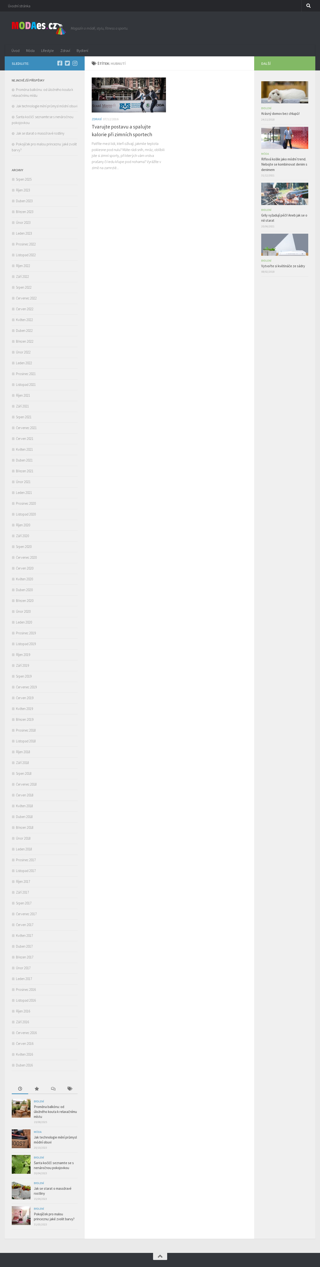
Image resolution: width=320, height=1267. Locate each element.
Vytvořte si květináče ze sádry (283, 266)
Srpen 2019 (24, 676)
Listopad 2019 (26, 644)
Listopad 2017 (26, 870)
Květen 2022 (24, 320)
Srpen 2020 (24, 546)
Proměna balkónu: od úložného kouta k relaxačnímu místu (55, 1111)
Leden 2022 (24, 363)
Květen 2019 (24, 708)
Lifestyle (47, 50)
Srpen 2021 (24, 417)
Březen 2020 (24, 600)
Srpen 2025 (24, 179)
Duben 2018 (24, 816)
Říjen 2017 (23, 881)
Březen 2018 (24, 827)
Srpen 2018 (24, 773)
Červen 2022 (24, 309)
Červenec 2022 (26, 298)
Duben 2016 (24, 1065)
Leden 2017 (24, 978)
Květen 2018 (24, 806)
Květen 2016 (24, 1054)
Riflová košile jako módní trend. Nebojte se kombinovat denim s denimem (284, 164)
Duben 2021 (24, 460)
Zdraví (65, 50)
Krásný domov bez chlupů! (280, 113)
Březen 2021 (24, 471)
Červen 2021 (24, 438)
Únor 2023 (23, 222)
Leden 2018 (24, 849)
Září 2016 (22, 1022)
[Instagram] (75, 63)
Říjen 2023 (23, 190)
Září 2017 (22, 892)
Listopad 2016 (26, 1000)
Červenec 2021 (26, 428)
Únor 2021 (23, 482)
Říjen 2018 (23, 752)
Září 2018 (22, 762)
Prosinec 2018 (26, 730)
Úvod (16, 50)
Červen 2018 (24, 795)
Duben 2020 (24, 590)
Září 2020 (22, 536)
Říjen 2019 (23, 654)
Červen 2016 (24, 1043)
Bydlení (82, 50)
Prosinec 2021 (26, 374)
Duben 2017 (24, 946)
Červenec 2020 (26, 557)
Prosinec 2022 (26, 244)
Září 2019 (22, 665)
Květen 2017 (24, 935)
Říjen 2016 (23, 1011)
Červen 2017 (24, 924)
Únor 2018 (23, 838)
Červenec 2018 (26, 784)
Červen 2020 (24, 568)
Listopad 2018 (26, 741)
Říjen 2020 (23, 525)
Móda (30, 50)
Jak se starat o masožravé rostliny (41, 133)
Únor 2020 (23, 611)
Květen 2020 (24, 579)
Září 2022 (22, 276)
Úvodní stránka (19, 6)
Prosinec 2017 (26, 860)
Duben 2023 (24, 201)
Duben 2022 (24, 330)
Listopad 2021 (26, 384)
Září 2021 (22, 406)
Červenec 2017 (26, 914)
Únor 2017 (23, 968)
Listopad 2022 (26, 255)
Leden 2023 (24, 233)
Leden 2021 (24, 492)
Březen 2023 (24, 211)
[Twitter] (67, 63)
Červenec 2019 (26, 687)
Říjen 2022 (23, 265)
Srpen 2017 (24, 903)
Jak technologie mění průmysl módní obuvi (46, 106)
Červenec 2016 (26, 1033)
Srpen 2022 (24, 287)
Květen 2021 (24, 449)
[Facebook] (60, 63)
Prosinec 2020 (26, 503)
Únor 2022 (23, 352)
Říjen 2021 (23, 395)
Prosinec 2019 (26, 633)
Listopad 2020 (26, 514)
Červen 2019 (24, 698)
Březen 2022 (24, 341)
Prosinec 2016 (26, 989)
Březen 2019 (24, 719)
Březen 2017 (24, 957)
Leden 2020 (24, 622)
